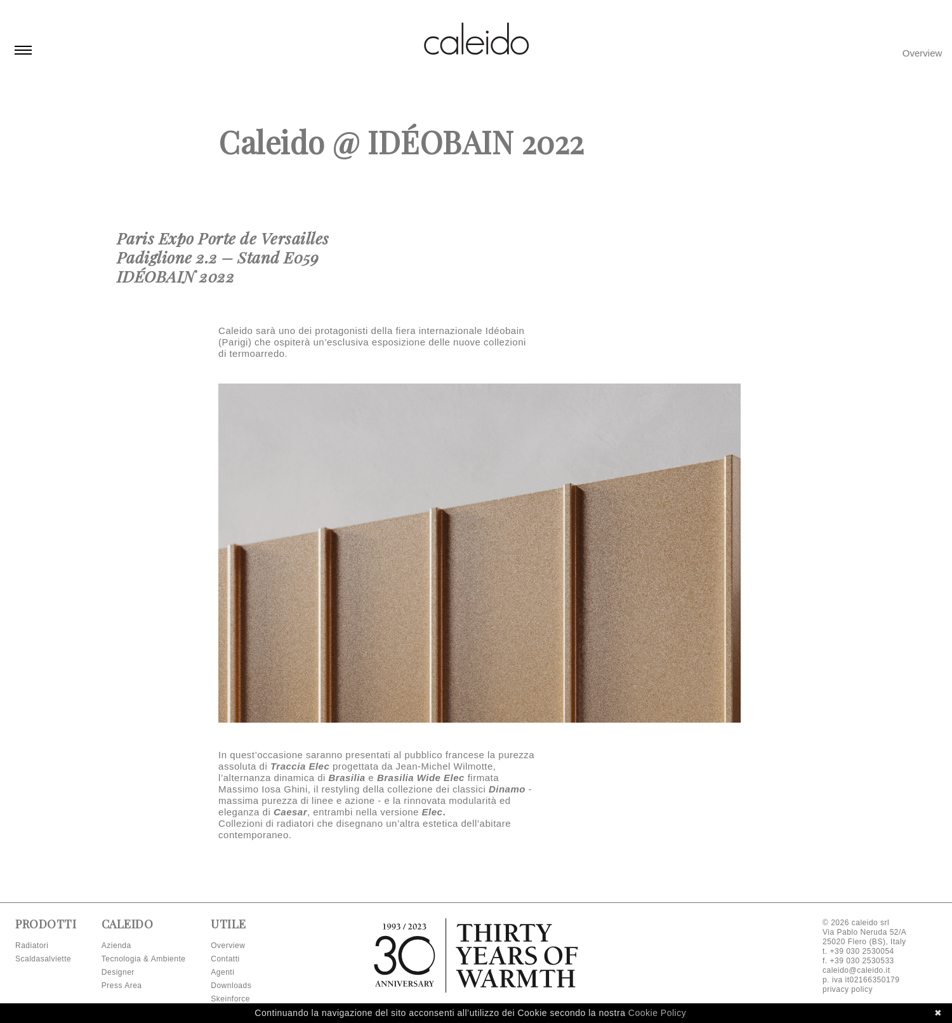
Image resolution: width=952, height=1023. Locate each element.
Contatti (225, 958)
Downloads (231, 985)
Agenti (222, 972)
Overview (922, 53)
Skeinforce (230, 998)
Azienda (116, 945)
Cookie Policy (657, 1013)
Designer (118, 972)
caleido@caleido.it (856, 970)
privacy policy (848, 989)
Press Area (122, 985)
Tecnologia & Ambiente (144, 958)
